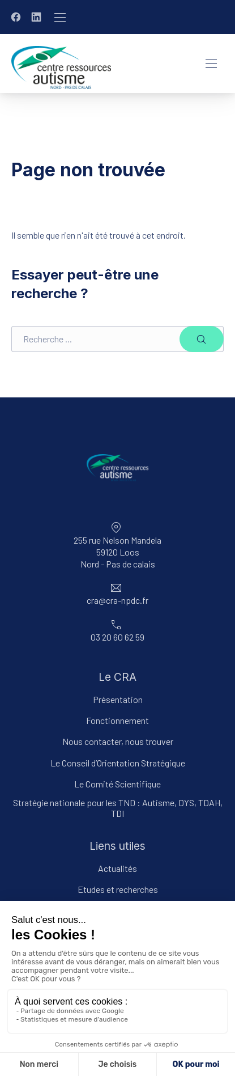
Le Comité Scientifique (117, 783)
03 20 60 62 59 (117, 637)
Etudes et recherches (118, 889)
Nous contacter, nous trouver (117, 741)
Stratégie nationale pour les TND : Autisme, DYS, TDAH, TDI (118, 808)
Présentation (118, 699)
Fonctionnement (117, 720)
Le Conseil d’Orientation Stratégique (117, 762)
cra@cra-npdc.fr (117, 600)
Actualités (117, 868)
